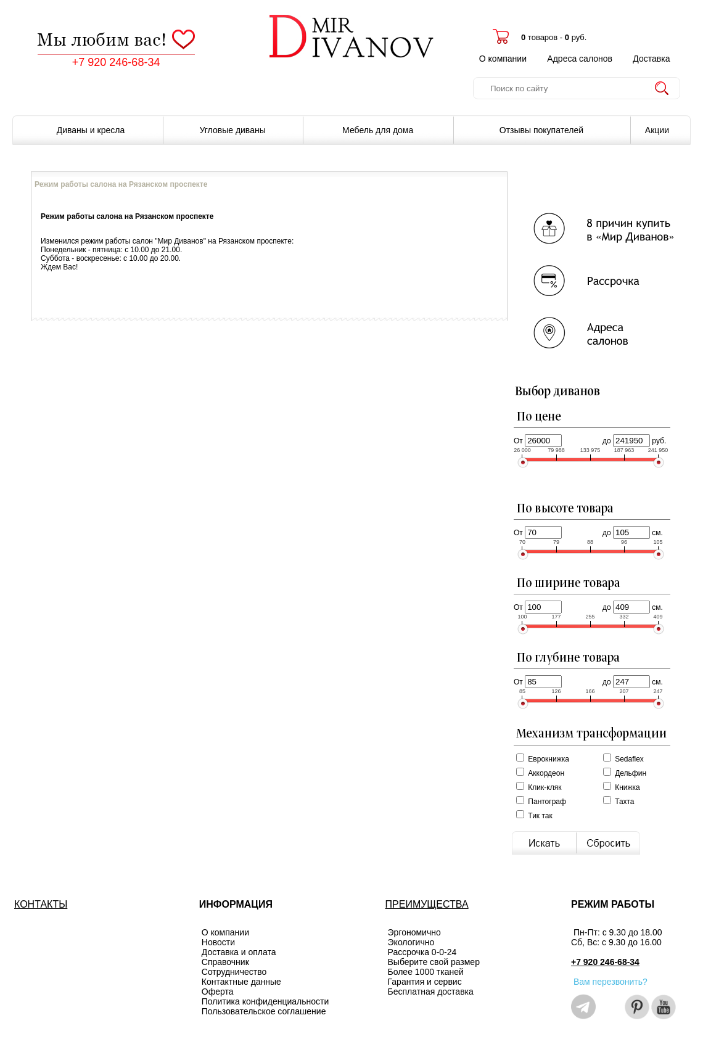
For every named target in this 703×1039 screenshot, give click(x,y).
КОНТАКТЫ (40, 904)
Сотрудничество (234, 972)
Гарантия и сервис (425, 982)
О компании (503, 59)
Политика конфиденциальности (265, 1001)
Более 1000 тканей (426, 972)
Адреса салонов (579, 59)
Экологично (411, 942)
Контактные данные (241, 982)
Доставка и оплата (239, 952)
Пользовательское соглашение (264, 1011)
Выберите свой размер (434, 962)
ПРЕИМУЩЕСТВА (427, 904)
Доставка (651, 59)
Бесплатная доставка (431, 991)
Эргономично (414, 932)
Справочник (225, 962)
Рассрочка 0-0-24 (422, 952)
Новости (218, 942)
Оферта (218, 991)
